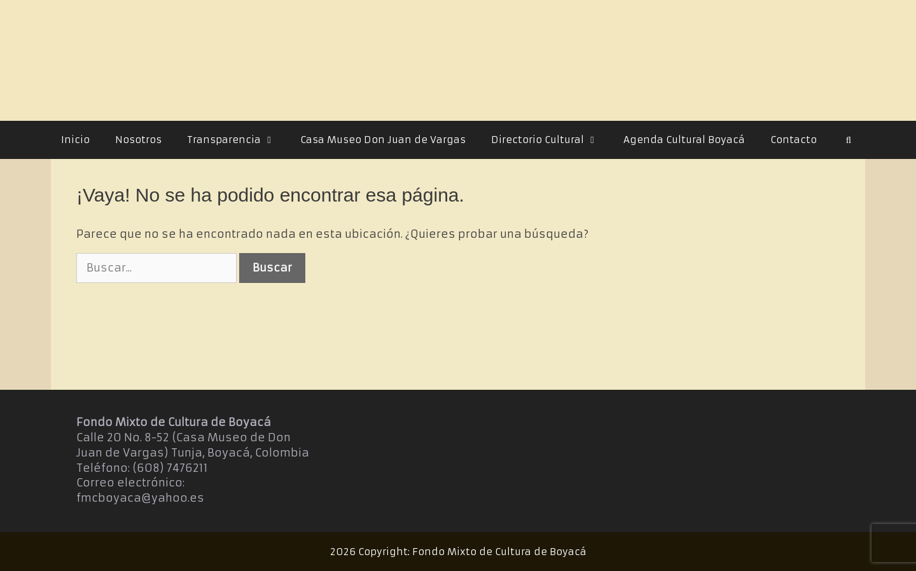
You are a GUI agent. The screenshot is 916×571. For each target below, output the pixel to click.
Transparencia (237, 140)
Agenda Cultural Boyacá (684, 140)
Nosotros (138, 140)
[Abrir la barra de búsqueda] (848, 140)
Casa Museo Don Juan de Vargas (383, 140)
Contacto (793, 140)
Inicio (75, 140)
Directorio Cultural (551, 140)
